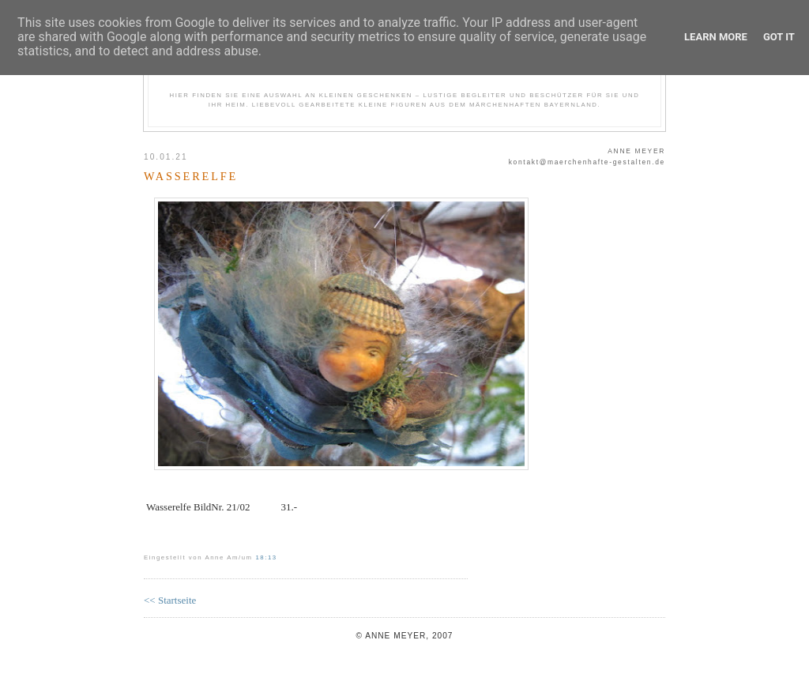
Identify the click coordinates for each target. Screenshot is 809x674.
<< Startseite (170, 600)
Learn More (715, 37)
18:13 (266, 557)
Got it (779, 37)
